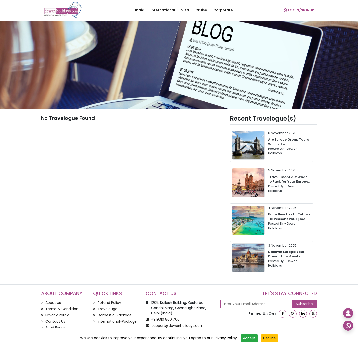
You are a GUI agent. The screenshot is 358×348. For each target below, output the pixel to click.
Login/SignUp (299, 10)
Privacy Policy (225, 337)
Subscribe (304, 303)
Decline (269, 338)
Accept (249, 338)
